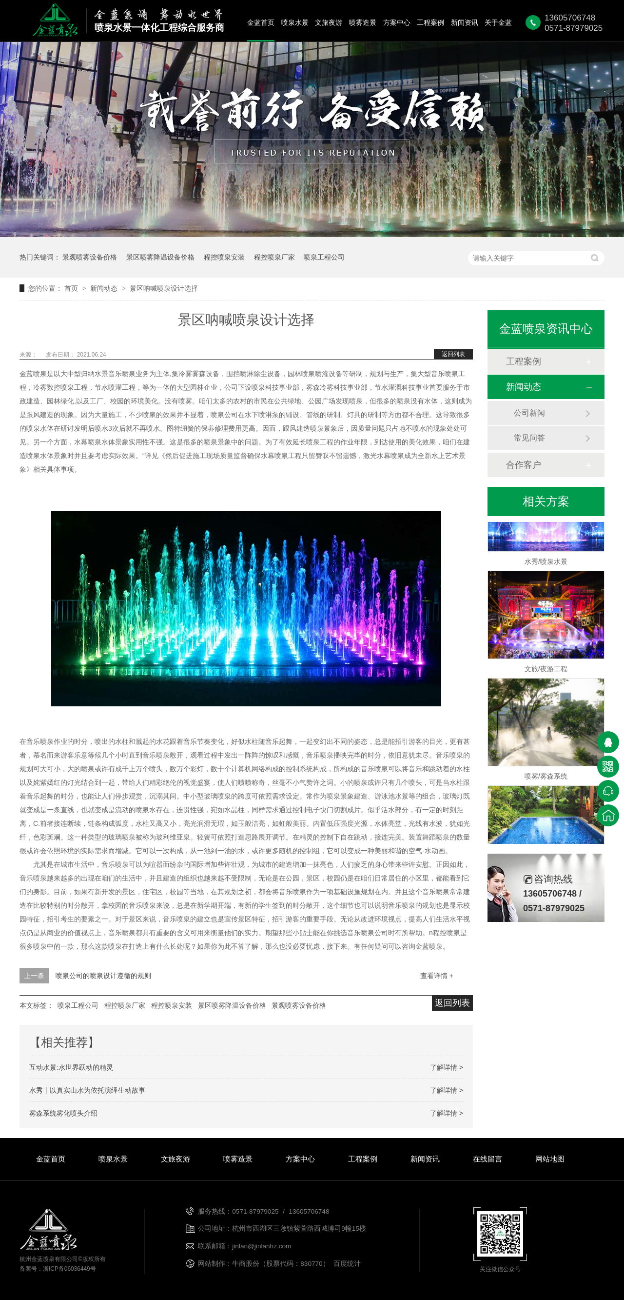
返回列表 (453, 354)
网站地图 (550, 1159)
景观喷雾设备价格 (89, 257)
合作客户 (523, 465)
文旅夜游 (328, 22)
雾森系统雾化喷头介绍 (63, 1113)
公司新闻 (529, 413)
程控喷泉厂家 (274, 257)
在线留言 (487, 1159)
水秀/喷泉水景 (546, 563)
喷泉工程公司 (324, 257)
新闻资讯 (464, 22)
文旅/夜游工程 (546, 671)
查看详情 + (436, 976)
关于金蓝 (498, 22)
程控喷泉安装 (224, 257)
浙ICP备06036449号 (69, 1268)
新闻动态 (104, 288)
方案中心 (396, 22)
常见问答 (529, 438)
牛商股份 (245, 1263)
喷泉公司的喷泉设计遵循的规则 (103, 976)
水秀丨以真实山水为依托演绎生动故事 (87, 1090)
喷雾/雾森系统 (546, 778)
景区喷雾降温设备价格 (160, 257)
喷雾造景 (362, 22)
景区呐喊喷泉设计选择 (164, 288)
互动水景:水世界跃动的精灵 (71, 1067)
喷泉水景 (295, 22)
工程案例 (430, 22)
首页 (72, 288)
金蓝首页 (260, 22)
